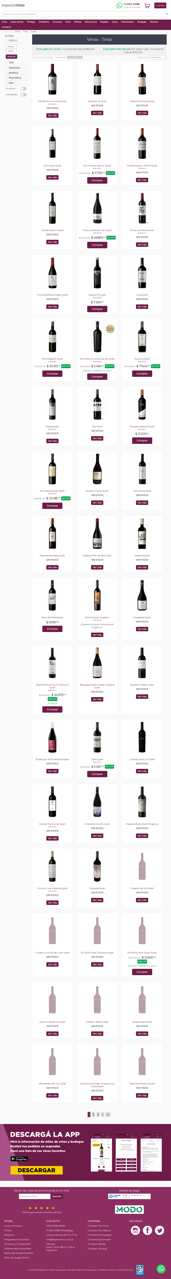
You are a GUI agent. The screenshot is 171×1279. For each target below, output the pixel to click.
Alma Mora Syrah (142, 491)
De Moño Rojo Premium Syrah (97, 952)
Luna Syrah (142, 294)
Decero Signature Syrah (52, 1021)
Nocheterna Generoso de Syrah (97, 358)
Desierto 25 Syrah (97, 101)
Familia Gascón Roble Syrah (142, 165)
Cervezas (57, 22)
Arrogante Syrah (142, 617)
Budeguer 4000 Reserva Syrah (52, 759)
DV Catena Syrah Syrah (52, 491)
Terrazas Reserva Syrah (142, 426)
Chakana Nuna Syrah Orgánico (142, 824)
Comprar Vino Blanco (99, 1230)
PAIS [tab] (9, 83)
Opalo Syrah (52, 426)
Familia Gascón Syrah (52, 230)
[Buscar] (167, 14)
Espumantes (17, 22)
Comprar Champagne (100, 1235)
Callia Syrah (97, 759)
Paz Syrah (97, 426)
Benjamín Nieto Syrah (142, 684)
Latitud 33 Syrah (97, 294)
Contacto (6, 27)
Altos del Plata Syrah (52, 617)
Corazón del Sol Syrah (142, 888)
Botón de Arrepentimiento (19, 1253)
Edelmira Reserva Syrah (142, 1083)
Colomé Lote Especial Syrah (52, 888)
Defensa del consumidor (17, 1248)
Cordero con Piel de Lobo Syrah (52, 952)
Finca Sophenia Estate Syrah (52, 294)
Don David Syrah (52, 165)
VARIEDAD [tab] (12, 68)
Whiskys (31, 22)
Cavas (115, 22)
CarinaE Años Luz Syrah (142, 759)
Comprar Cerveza (97, 1248)
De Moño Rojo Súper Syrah (142, 952)
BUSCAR (11, 57)
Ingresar (160, 5)
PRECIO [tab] (11, 40)
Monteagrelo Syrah (52, 358)
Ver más (52, 115)
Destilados (44, 22)
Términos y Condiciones (17, 1244)
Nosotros (9, 1235)
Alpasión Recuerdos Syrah (97, 555)
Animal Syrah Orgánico (97, 617)
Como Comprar (12, 1225)
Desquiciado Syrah (142, 1021)
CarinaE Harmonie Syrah (52, 824)
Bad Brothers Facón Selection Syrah (52, 686)
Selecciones (91, 22)
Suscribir (56, 1196)
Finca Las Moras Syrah (142, 230)
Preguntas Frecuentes (16, 1239)
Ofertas (77, 22)
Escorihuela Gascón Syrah (97, 165)
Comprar (97, 180)
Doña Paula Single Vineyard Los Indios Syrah (97, 1085)
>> (108, 1114)
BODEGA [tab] (11, 73)
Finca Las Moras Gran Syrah (97, 230)
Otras (67, 22)
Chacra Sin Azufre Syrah (97, 824)
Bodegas (141, 22)
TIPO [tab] (9, 62)
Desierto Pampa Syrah (142, 101)
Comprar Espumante (99, 1239)
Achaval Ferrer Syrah (97, 491)
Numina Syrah (142, 358)
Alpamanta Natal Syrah (52, 555)
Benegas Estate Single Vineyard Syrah (97, 686)
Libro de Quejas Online (16, 1257)
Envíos (7, 1230)
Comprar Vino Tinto (98, 1225)
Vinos (4, 22)
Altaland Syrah (142, 555)
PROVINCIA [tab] (13, 78)
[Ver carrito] (147, 5)
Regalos (104, 22)
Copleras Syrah (97, 888)
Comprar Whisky (97, 1244)
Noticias (154, 22)
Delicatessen (127, 22)
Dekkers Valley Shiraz (97, 1021)
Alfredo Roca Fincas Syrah (52, 101)
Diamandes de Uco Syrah (52, 1083)
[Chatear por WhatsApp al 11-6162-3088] (128, 5)
